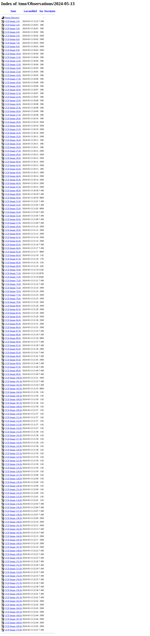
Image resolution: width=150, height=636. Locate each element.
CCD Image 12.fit (13, 61)
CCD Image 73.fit (13, 280)
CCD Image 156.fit (13, 579)
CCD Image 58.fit (13, 226)
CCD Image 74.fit (13, 284)
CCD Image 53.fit (13, 208)
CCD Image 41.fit (13, 165)
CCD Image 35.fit (13, 144)
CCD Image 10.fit (13, 53)
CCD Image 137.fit (13, 511)
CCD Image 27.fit (13, 115)
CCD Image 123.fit (13, 460)
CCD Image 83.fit (13, 316)
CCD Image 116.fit (13, 435)
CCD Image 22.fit (13, 97)
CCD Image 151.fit (13, 561)
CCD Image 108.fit (13, 406)
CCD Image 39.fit (13, 158)
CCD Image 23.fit (13, 100)
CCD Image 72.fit (13, 277)
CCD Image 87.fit (13, 331)
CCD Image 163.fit (13, 604)
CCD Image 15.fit (13, 71)
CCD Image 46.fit (13, 183)
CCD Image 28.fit (13, 118)
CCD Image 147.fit (13, 547)
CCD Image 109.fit (13, 410)
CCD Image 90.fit (13, 342)
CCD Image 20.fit (13, 90)
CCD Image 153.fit (13, 568)
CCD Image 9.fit (12, 50)
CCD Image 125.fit (13, 468)
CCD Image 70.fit (13, 270)
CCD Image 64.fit (13, 248)
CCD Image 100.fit (13, 378)
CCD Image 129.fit (13, 482)
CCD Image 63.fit (13, 244)
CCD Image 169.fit (13, 626)
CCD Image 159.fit (13, 590)
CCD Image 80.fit (13, 306)
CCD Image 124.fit (13, 464)
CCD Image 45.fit (13, 180)
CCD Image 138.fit (13, 514)
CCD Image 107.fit (13, 403)
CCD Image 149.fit (13, 554)
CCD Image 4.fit (12, 32)
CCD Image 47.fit (13, 187)
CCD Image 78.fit (13, 298)
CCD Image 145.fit (13, 540)
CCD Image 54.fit (13, 212)
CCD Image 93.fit (13, 352)
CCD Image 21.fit (13, 93)
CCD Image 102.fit (13, 385)
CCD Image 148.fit (13, 550)
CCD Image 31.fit (13, 129)
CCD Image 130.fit (13, 486)
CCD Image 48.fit (13, 190)
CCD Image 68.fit (13, 262)
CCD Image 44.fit (13, 176)
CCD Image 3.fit (12, 28)
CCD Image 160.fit (13, 594)
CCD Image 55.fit (13, 216)
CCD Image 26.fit (13, 111)
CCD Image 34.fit (13, 140)
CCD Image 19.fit (13, 86)
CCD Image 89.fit (13, 338)
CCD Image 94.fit (13, 356)
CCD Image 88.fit (13, 334)
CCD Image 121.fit (13, 453)
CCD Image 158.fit (13, 586)
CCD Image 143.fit (13, 532)
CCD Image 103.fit (13, 388)
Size (41, 11)
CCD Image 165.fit (13, 612)
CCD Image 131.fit (13, 489)
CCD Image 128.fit (13, 478)
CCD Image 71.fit (13, 273)
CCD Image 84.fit (13, 320)
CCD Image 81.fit (13, 309)
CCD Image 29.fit (13, 122)
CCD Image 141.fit (13, 525)
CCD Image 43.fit (13, 172)
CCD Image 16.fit (13, 75)
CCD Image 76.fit (13, 291)
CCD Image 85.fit (13, 324)
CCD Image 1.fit (12, 21)
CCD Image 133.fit (13, 496)
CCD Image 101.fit (13, 381)
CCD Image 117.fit (13, 439)
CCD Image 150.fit (13, 558)
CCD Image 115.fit (13, 432)
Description (49, 11)
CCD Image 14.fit (13, 68)
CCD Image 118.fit (13, 442)
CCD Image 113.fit (13, 424)
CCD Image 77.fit (13, 295)
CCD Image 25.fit (13, 108)
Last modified (30, 11)
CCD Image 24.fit (13, 104)
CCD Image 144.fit (13, 536)
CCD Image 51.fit (13, 201)
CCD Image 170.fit (13, 630)
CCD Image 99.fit (13, 374)
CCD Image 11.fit (13, 57)
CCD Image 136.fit (13, 507)
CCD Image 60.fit (13, 234)
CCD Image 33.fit (13, 136)
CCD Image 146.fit (13, 543)
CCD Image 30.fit (13, 126)
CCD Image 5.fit (12, 35)
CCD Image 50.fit (13, 198)
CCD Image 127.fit (13, 475)
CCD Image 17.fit (13, 79)
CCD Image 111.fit (13, 417)
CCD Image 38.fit (13, 154)
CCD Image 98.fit (13, 370)
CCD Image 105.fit (13, 396)
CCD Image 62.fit (13, 241)
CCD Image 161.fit (13, 597)
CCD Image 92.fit (13, 349)
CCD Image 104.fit (13, 392)
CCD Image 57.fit (13, 223)
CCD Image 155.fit (13, 576)
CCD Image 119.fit (13, 446)
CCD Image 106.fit (13, 399)
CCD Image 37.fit (13, 151)
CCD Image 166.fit (13, 615)
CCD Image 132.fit (13, 493)
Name (13, 11)
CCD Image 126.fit (13, 471)
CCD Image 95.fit (13, 360)
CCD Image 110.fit (13, 414)
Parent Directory (12, 17)
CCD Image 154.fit (13, 572)
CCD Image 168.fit (13, 622)
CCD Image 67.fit (13, 259)
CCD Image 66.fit (13, 255)
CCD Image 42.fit (13, 169)
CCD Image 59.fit (13, 230)
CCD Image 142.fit (13, 529)
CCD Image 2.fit (12, 25)
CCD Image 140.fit (13, 522)
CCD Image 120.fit (13, 450)
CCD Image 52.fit (13, 205)
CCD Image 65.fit (13, 252)
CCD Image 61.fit (13, 237)
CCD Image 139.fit (13, 518)
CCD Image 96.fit (13, 363)
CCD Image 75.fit (13, 288)
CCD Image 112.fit (13, 421)
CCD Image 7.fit (12, 43)
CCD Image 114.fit (13, 428)
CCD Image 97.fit (13, 367)
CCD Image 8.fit (12, 46)
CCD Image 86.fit (13, 327)
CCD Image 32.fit (13, 133)
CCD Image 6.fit (12, 39)
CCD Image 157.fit (13, 583)
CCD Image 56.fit (13, 219)
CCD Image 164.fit (13, 608)
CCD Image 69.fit (13, 266)
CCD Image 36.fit (13, 147)
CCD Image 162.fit (13, 601)
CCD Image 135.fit (13, 504)
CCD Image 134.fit (13, 500)
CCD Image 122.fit (13, 457)
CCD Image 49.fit (13, 194)
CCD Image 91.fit (13, 345)
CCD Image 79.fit (13, 302)
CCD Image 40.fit (13, 162)
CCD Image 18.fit (13, 82)
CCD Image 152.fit (13, 565)
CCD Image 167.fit (13, 619)
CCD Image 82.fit (13, 313)
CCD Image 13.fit (13, 64)
